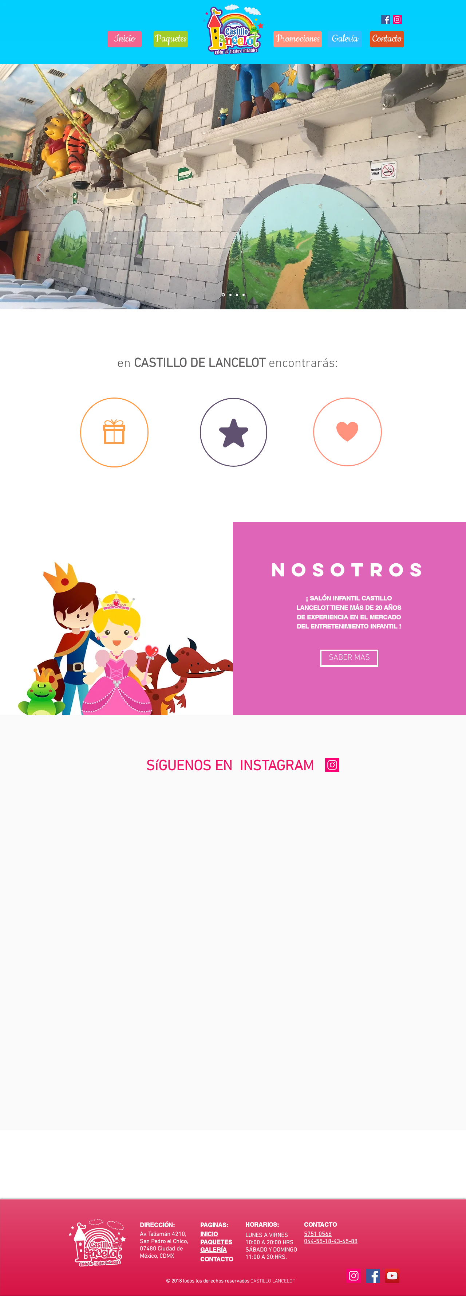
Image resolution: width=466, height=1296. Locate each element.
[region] (114, 432)
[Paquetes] (171, 39)
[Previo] (41, 186)
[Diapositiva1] (223, 295)
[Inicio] (124, 39)
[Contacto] (387, 39)
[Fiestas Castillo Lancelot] (385, 19)
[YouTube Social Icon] (392, 1276)
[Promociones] (297, 39)
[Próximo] (425, 186)
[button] (349, 658)
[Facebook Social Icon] (373, 1276)
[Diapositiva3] (237, 295)
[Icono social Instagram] (397, 19)
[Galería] (345, 39)
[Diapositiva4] (243, 295)
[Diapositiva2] (230, 295)
